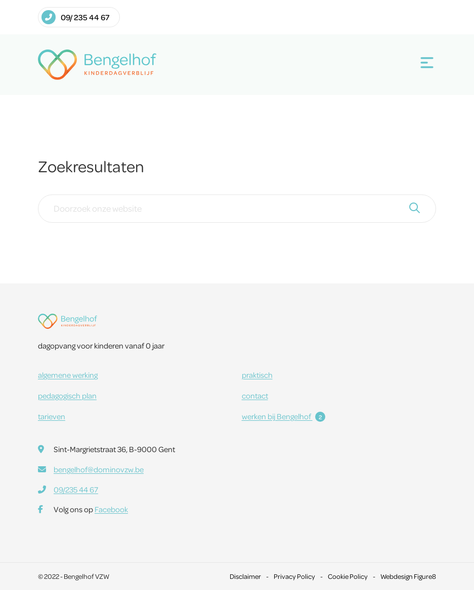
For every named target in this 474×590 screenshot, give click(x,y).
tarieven (51, 416)
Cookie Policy (348, 576)
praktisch (257, 375)
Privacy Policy (294, 576)
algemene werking (68, 375)
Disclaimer (245, 576)
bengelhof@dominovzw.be (99, 469)
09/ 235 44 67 (75, 17)
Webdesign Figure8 (408, 576)
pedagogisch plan (67, 395)
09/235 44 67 (76, 489)
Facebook (111, 509)
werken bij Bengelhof (283, 416)
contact (255, 395)
